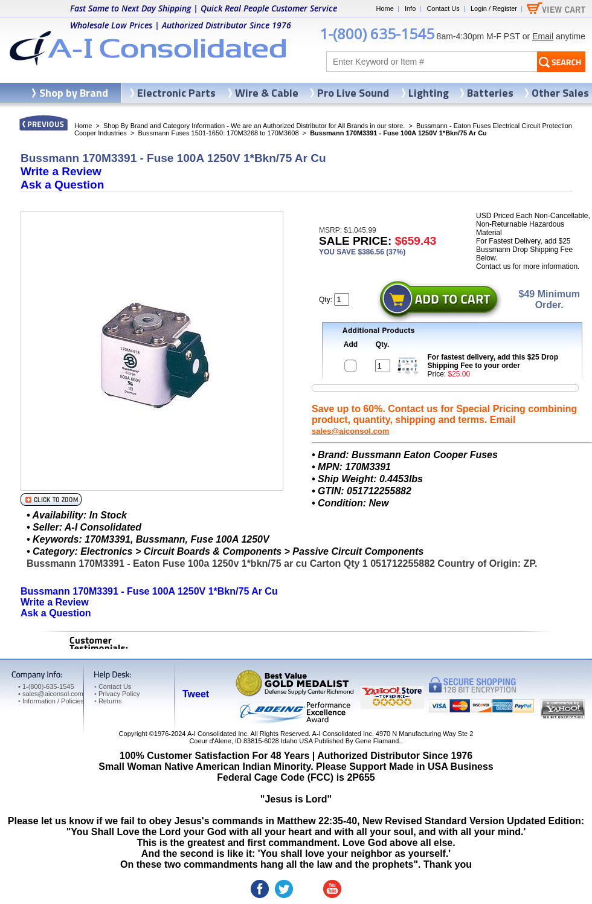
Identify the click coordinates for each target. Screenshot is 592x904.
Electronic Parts (176, 93)
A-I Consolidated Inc (217, 733)
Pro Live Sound (353, 93)
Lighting (428, 93)
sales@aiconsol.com (350, 431)
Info (410, 8)
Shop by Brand (73, 93)
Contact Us (442, 8)
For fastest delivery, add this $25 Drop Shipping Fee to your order (493, 361)
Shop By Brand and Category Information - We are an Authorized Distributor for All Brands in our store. (254, 125)
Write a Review (61, 171)
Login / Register (494, 8)
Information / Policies (51, 701)
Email (542, 36)
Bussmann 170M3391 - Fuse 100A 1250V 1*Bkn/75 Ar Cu (149, 591)
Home (384, 8)
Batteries (490, 93)
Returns (107, 701)
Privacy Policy (117, 693)
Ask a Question (62, 184)
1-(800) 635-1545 (377, 34)
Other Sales (560, 93)
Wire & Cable (266, 93)
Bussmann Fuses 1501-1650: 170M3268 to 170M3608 (218, 133)
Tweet (195, 694)
